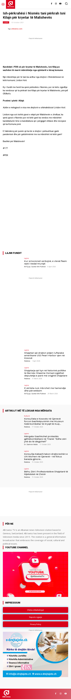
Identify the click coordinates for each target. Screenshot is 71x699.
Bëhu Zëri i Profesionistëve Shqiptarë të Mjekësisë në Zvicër (46, 472)
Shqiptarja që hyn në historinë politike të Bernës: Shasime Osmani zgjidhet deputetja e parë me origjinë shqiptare (45, 373)
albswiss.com (16, 29)
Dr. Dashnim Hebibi (31, 444)
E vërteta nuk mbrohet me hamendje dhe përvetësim (45, 389)
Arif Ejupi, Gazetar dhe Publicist (35, 267)
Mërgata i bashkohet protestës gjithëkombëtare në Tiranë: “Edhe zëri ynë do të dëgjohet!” (45, 439)
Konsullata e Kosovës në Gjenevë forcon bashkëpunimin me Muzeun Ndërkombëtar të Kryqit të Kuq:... (44, 421)
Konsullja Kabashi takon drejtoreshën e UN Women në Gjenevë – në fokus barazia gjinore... (46, 456)
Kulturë (27, 416)
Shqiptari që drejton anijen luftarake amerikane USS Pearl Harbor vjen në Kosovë (44, 355)
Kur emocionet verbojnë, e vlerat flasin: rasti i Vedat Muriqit (45, 262)
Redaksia (27, 361)
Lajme (6, 22)
